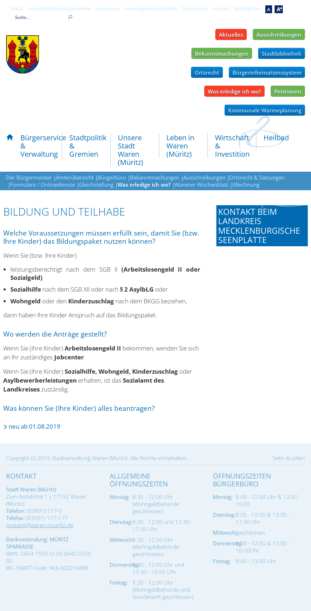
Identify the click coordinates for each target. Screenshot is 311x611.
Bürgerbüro (111, 177)
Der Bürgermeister (29, 177)
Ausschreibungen (278, 34)
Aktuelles (231, 34)
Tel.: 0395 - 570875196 (245, 304)
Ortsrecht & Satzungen (257, 177)
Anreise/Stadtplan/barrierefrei (59, 8)
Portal (16, 8)
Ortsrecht (207, 72)
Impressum (107, 8)
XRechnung (246, 184)
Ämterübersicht (75, 177)
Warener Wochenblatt (201, 184)
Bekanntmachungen (222, 53)
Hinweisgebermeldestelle (150, 8)
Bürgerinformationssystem (266, 72)
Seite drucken (288, 457)
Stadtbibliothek (281, 53)
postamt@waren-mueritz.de (39, 525)
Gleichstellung (96, 184)
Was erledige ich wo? (234, 91)
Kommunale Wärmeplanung (264, 110)
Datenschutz (194, 8)
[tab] (262, 225)
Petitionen (287, 91)
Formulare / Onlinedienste (42, 184)
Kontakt (221, 8)
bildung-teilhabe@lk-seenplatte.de (251, 317)
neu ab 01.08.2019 (34, 426)
